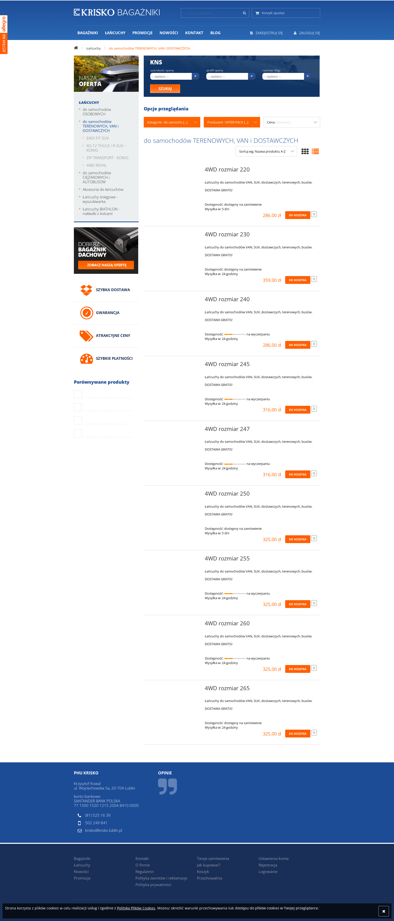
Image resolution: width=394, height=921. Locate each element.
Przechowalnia (209, 878)
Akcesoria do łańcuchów (103, 189)
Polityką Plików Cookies (136, 908)
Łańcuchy (89, 102)
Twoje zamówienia (213, 858)
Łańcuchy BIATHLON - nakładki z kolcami (101, 211)
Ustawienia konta (273, 858)
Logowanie (268, 871)
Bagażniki (82, 858)
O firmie (142, 864)
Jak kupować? (208, 864)
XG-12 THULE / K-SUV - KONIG (106, 148)
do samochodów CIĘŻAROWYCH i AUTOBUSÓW (97, 177)
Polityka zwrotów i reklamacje (161, 878)
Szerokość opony (162, 70)
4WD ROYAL (96, 165)
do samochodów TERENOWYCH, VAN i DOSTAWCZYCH (101, 126)
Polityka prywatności (153, 884)
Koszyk (203, 871)
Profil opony (215, 70)
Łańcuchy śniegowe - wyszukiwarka (100, 199)
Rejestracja (268, 864)
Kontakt (142, 858)
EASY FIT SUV (97, 138)
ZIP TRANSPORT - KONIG (107, 157)
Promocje (82, 878)
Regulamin (144, 871)
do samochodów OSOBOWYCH (97, 111)
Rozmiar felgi (271, 70)
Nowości (81, 871)
